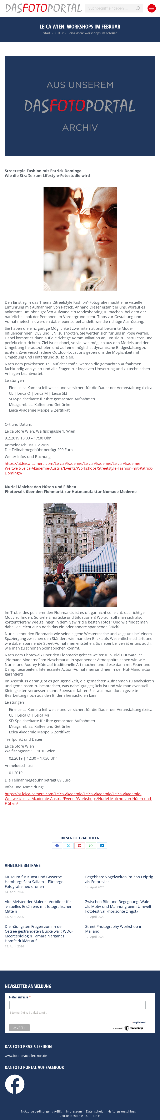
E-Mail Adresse (20, 997)
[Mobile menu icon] (152, 8)
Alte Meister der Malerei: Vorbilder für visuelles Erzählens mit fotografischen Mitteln (38, 906)
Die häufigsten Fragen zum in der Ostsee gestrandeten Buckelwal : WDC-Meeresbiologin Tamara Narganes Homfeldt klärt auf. (39, 933)
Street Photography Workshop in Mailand (113, 929)
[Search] (114, 8)
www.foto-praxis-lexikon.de (26, 1055)
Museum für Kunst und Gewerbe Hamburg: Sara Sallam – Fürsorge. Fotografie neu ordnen (34, 882)
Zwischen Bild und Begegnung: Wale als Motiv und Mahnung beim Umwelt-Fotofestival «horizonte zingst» (118, 906)
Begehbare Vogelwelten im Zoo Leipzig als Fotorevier (119, 879)
